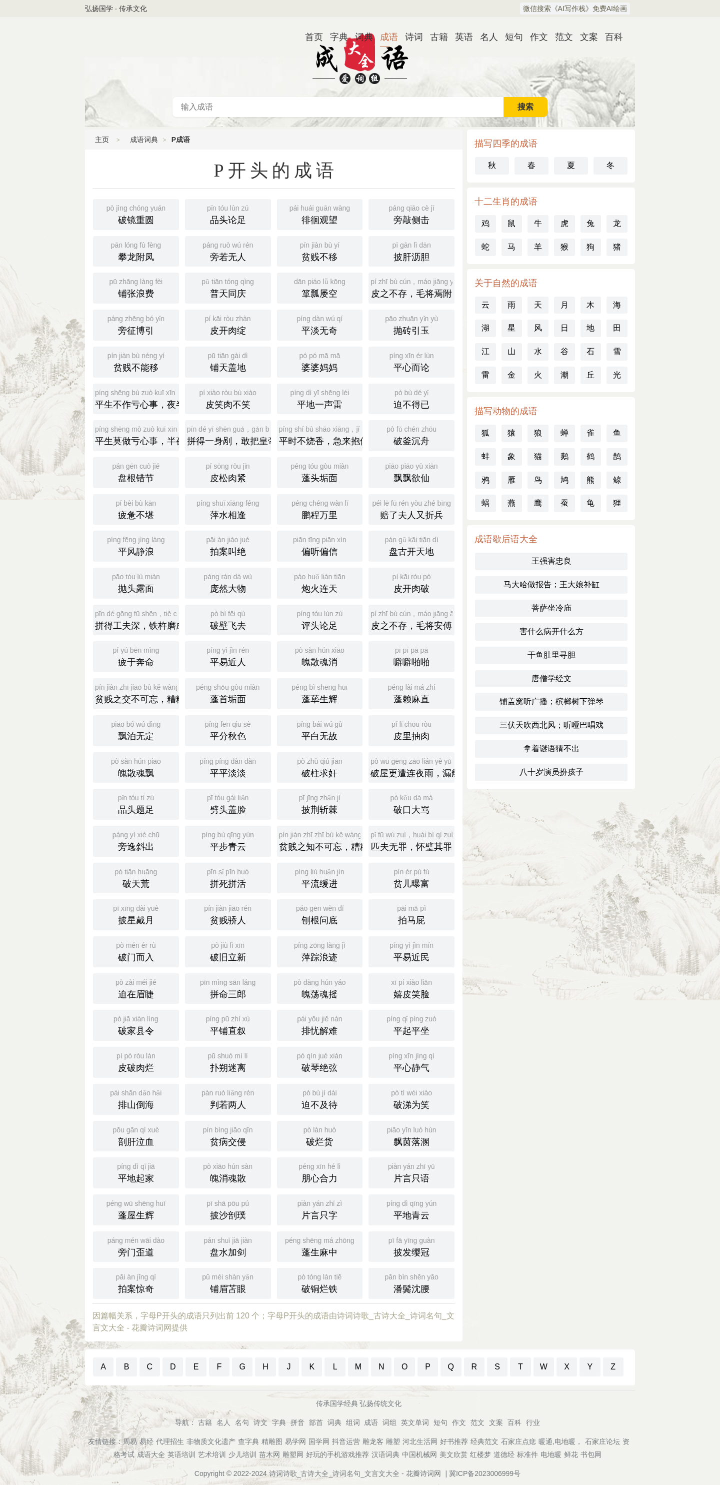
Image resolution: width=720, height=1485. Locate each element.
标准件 (527, 1454)
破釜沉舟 (411, 434)
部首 (316, 1422)
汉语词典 (386, 1454)
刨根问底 (320, 913)
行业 (533, 1422)
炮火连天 (320, 582)
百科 (610, 37)
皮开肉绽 (228, 324)
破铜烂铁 (320, 1282)
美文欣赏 (454, 1454)
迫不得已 (411, 398)
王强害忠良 (552, 561)
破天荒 (136, 877)
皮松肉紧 (228, 471)
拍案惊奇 (136, 1282)
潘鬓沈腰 (411, 1282)
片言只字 (320, 1208)
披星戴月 (136, 913)
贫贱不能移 (136, 361)
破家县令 (136, 1024)
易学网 (295, 1441)
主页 (102, 139)
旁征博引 (136, 324)
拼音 (297, 1422)
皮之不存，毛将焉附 (412, 287)
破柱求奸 (320, 766)
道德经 (504, 1454)
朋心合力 (320, 1171)
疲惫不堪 (136, 508)
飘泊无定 (136, 729)
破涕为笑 (411, 1098)
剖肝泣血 (136, 1135)
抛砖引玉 (411, 324)
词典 (360, 37)
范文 (560, 37)
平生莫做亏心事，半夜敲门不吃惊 (137, 434)
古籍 (435, 37)
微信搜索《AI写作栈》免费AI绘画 (575, 9)
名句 (242, 1422)
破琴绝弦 (320, 1061)
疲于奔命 (136, 655)
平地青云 (411, 1208)
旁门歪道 (136, 1245)
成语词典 (360, 57)
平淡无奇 (320, 324)
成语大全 (151, 1454)
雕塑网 (293, 1454)
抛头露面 (136, 582)
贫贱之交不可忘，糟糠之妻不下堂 (137, 692)
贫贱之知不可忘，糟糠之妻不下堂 (321, 840)
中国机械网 (419, 1454)
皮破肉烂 (136, 1061)
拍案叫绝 (228, 545)
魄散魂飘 (136, 766)
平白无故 (320, 729)
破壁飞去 (228, 619)
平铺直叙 (228, 1024)
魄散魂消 (320, 655)
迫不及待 (320, 1098)
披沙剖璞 (228, 1208)
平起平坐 (411, 1024)
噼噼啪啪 (411, 655)
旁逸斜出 (136, 840)
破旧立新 (228, 950)
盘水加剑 (228, 1245)
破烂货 (320, 1135)
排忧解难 (320, 1024)
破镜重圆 (136, 213)
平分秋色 (228, 729)
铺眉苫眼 (228, 1282)
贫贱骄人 (228, 913)
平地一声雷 (320, 398)
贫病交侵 (228, 1135)
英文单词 (415, 1422)
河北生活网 (420, 1441)
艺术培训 (212, 1454)
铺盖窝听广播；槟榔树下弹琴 (552, 701)
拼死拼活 (228, 877)
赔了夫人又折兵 (411, 508)
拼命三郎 (228, 987)
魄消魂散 (228, 1171)
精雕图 (272, 1441)
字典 (335, 37)
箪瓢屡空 (320, 287)
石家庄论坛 (602, 1441)
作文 (535, 37)
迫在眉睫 (136, 987)
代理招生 (170, 1441)
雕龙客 (373, 1441)
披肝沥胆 (411, 250)
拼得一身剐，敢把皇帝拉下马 (229, 434)
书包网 (591, 1454)
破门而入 (136, 950)
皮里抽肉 (411, 729)
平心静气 (411, 1061)
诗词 (410, 37)
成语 (385, 37)
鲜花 (571, 1454)
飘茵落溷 (411, 1135)
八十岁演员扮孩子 (552, 772)
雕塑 (393, 1441)
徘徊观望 (320, 213)
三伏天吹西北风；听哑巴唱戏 (552, 725)
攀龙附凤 (136, 250)
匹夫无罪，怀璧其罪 (411, 840)
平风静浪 (136, 545)
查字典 (248, 1441)
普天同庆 (228, 287)
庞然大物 (228, 582)
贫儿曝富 (411, 877)
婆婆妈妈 (320, 361)
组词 (353, 1422)
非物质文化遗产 (211, 1441)
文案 (585, 37)
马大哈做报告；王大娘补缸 (552, 584)
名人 (485, 37)
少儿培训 (242, 1454)
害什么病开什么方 (552, 631)
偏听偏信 (320, 545)
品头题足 (136, 803)
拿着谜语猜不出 (552, 748)
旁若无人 (228, 250)
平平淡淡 (228, 766)
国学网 (319, 1441)
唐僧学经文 (552, 678)
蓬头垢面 (320, 471)
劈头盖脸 (228, 803)
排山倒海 (136, 1098)
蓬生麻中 (320, 1245)
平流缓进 (320, 877)
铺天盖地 (228, 361)
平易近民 (411, 950)
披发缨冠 (411, 1245)
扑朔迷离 (228, 1061)
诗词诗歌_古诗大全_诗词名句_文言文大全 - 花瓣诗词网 (355, 1473)
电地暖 (551, 1454)
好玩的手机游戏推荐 (337, 1454)
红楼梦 (480, 1454)
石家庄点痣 (518, 1441)
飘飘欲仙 (411, 471)
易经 (147, 1441)
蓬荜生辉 (320, 692)
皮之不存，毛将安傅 (412, 619)
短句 (510, 37)
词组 (389, 1422)
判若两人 (228, 1098)
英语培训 (182, 1454)
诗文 (261, 1422)
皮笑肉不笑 (228, 398)
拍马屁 (411, 913)
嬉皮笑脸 (411, 987)
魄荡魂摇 (320, 987)
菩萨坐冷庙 (552, 608)
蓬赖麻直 (411, 692)
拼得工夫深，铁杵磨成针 (137, 619)
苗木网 (269, 1454)
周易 (130, 1441)
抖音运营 (346, 1441)
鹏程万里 (320, 508)
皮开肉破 (411, 582)
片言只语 (411, 1171)
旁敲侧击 (411, 213)
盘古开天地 (411, 545)
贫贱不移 (320, 250)
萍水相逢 (228, 508)
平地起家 (136, 1171)
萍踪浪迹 (320, 950)
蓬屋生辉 (136, 1208)
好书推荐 (454, 1441)
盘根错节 (136, 471)
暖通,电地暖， (560, 1441)
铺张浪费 (136, 287)
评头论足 (320, 619)
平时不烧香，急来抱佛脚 (321, 434)
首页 (310, 37)
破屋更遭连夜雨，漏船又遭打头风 (412, 766)
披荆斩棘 (320, 803)
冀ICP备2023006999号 (484, 1473)
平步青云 (228, 840)
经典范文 (484, 1441)
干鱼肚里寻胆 (552, 655)
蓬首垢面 (228, 692)
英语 (460, 37)
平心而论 (411, 361)
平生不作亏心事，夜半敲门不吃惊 (137, 398)
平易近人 (228, 655)
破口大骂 (411, 803)
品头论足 (228, 213)
